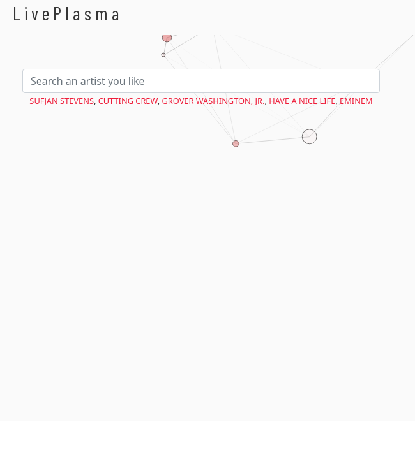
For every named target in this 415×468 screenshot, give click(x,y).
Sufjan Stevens (61, 100)
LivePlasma (68, 13)
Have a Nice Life (302, 100)
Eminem (356, 100)
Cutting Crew (128, 100)
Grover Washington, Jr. (213, 100)
